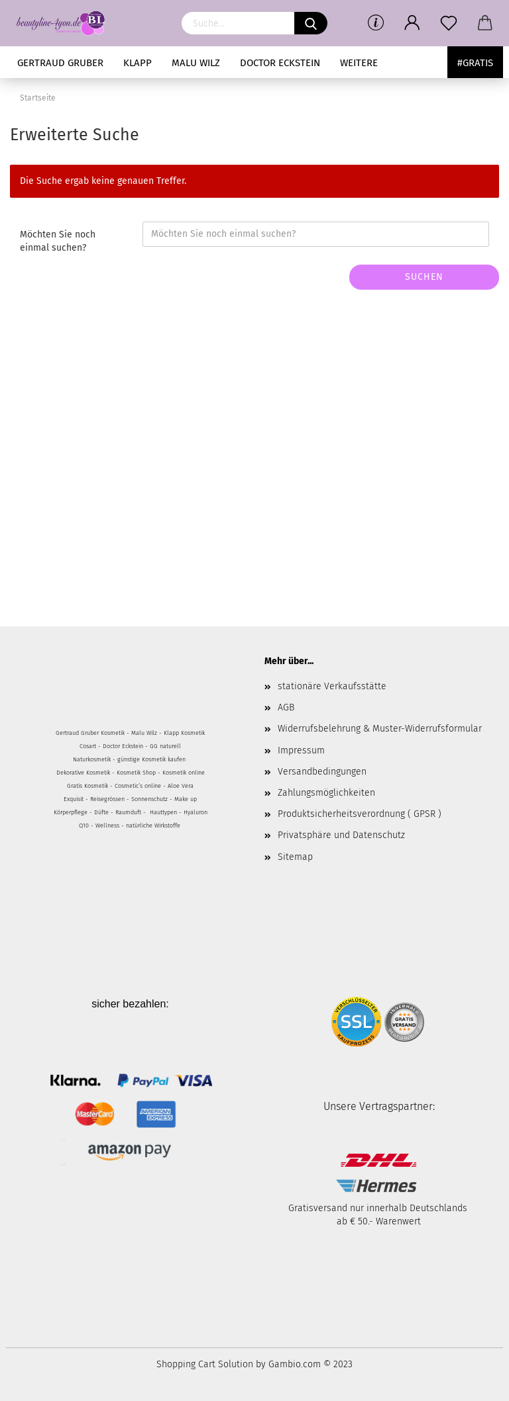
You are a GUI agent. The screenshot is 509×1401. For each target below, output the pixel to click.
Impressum (301, 750)
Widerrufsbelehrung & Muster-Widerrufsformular (380, 728)
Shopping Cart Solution (204, 1364)
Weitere (359, 63)
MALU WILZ (196, 63)
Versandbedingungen (322, 771)
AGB (286, 707)
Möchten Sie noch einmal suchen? (57, 241)
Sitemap (295, 857)
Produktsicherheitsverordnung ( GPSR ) (359, 814)
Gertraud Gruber (60, 63)
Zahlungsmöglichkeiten (326, 792)
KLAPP (137, 63)
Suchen (424, 276)
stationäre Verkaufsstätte (332, 686)
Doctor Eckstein (280, 63)
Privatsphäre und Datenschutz (341, 835)
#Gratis (475, 63)
